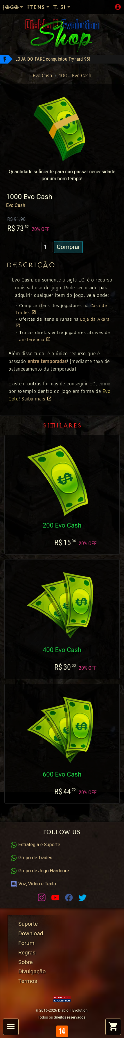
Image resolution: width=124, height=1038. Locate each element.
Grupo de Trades (31, 857)
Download (30, 933)
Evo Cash (42, 75)
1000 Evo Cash (75, 75)
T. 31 (62, 7)
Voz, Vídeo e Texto (33, 884)
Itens (39, 7)
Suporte (28, 923)
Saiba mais (36, 399)
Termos (27, 981)
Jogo (13, 7)
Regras (26, 952)
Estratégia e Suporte (35, 844)
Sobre (25, 962)
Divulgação (32, 971)
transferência (33, 339)
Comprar (68, 246)
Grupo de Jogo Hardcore (39, 870)
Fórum (26, 943)
